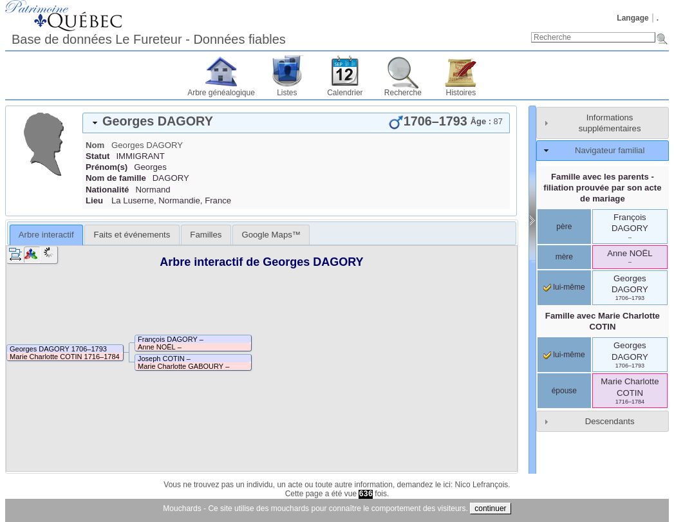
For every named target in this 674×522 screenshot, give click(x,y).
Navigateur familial (609, 150)
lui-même (564, 287)
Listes (287, 92)
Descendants (610, 421)
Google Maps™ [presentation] (271, 234)
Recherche (403, 92)
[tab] (296, 123)
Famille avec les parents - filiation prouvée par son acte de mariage (602, 187)
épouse (564, 390)
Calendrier (344, 92)
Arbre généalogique (221, 92)
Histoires (461, 92)
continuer (490, 508)
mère (564, 256)
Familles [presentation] (205, 234)
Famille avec (602, 321)
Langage (632, 18)
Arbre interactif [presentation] (46, 234)
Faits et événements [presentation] (132, 234)
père (564, 226)
